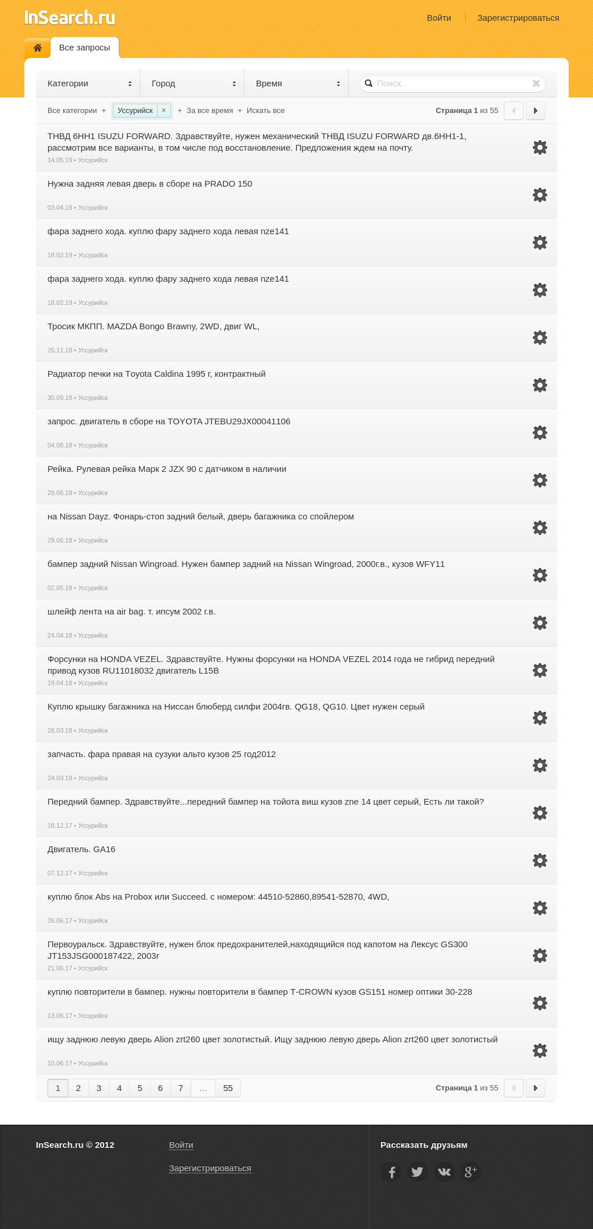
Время (298, 83)
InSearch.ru (69, 17)
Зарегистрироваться (518, 18)
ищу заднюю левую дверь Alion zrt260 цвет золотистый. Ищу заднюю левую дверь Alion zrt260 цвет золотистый (272, 1039)
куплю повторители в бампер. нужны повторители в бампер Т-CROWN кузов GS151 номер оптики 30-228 (260, 992)
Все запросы (84, 47)
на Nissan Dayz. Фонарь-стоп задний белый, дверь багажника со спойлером (200, 516)
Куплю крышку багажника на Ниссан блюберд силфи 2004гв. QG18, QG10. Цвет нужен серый (236, 706)
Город (194, 83)
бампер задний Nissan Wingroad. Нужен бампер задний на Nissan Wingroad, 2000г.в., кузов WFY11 (246, 564)
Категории (90, 83)
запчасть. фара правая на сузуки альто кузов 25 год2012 (161, 754)
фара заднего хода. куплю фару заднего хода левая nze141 (168, 231)
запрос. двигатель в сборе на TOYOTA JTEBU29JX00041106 (169, 421)
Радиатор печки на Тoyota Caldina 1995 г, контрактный (156, 374)
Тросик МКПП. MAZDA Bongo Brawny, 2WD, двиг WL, (153, 326)
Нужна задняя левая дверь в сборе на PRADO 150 (149, 183)
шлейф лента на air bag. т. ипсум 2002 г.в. (131, 611)
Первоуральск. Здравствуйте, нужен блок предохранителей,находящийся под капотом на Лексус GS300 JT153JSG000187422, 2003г (257, 950)
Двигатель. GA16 (81, 849)
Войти (439, 18)
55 (228, 1088)
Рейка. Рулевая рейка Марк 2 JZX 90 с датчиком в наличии (167, 469)
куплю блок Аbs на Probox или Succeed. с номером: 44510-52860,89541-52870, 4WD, (218, 896)
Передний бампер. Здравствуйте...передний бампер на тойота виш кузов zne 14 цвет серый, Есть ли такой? (265, 801)
